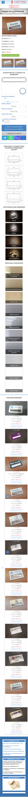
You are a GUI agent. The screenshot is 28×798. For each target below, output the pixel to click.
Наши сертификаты (14, 777)
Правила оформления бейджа (12, 749)
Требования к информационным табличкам (13, 754)
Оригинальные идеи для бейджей (14, 751)
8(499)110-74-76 (14, 5)
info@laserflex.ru (14, 7)
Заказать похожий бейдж (10, 55)
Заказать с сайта (23, 137)
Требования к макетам (14, 759)
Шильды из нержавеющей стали (13, 743)
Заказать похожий (16, 426)
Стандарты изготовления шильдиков (11, 746)
